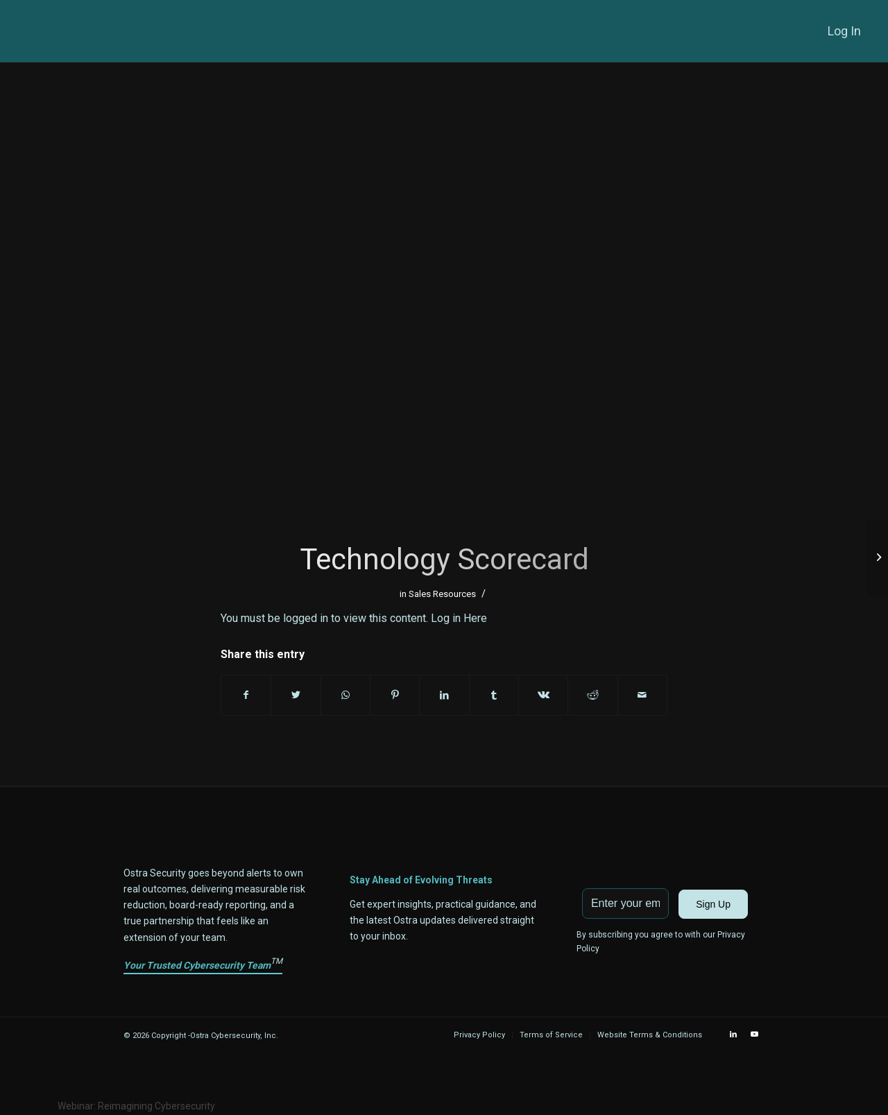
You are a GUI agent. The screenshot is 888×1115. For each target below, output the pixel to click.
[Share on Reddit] (592, 695)
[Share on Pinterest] (394, 695)
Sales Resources (442, 594)
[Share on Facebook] (246, 695)
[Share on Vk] (543, 695)
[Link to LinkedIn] (733, 1034)
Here (475, 618)
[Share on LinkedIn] (444, 695)
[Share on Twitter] (295, 695)
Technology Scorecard (444, 559)
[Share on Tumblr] (494, 695)
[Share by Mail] (642, 695)
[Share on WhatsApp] (345, 695)
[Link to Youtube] (754, 1034)
